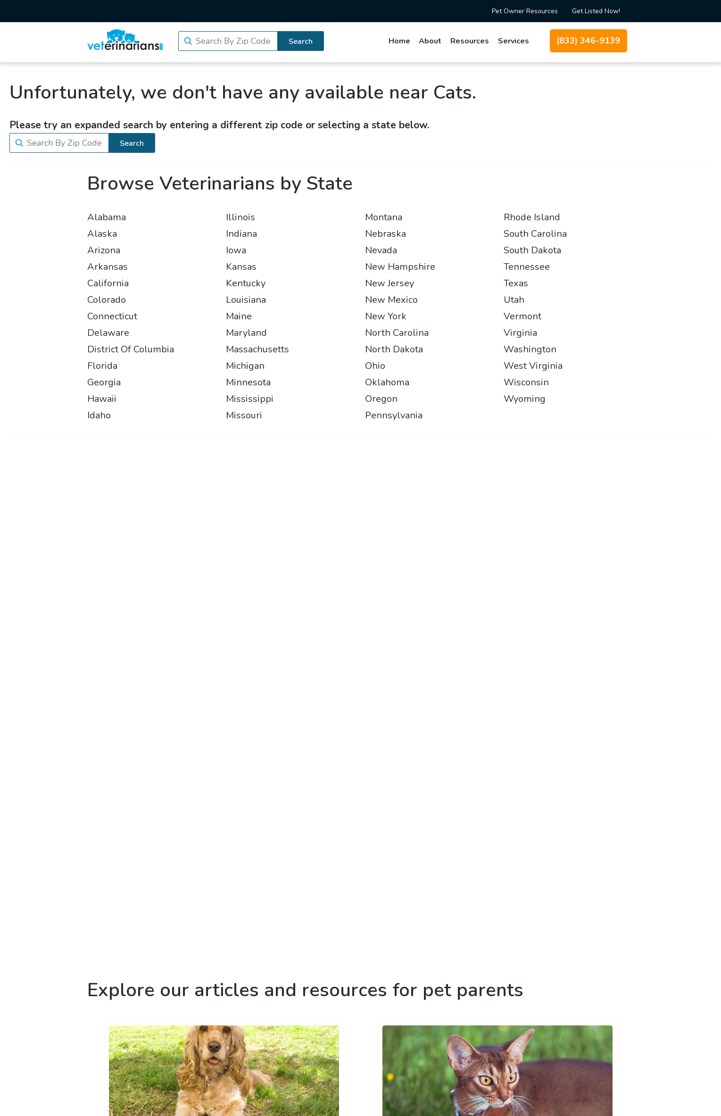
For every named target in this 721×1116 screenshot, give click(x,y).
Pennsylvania (394, 415)
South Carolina (535, 233)
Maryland (246, 332)
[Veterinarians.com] (125, 39)
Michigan (245, 365)
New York (385, 316)
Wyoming (525, 398)
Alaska (102, 233)
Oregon (381, 398)
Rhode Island (532, 217)
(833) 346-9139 (588, 40)
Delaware (108, 332)
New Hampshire (400, 266)
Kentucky (245, 283)
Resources (469, 41)
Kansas (241, 266)
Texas (516, 283)
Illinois (240, 217)
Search (301, 41)
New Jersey (389, 283)
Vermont (522, 316)
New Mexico (391, 299)
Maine (239, 316)
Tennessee (527, 266)
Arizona (103, 250)
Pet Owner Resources (525, 11)
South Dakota (532, 250)
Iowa (236, 250)
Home (399, 41)
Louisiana (246, 299)
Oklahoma (387, 382)
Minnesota (248, 382)
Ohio (375, 365)
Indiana (241, 233)
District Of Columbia (130, 349)
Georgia (104, 382)
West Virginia (533, 365)
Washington (530, 349)
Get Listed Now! (596, 11)
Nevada (381, 250)
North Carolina (397, 332)
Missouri (244, 415)
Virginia (520, 332)
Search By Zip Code (233, 41)
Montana (383, 217)
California (108, 283)
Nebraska (385, 233)
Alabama (106, 217)
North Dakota (394, 349)
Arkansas (107, 266)
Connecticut (112, 316)
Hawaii (101, 398)
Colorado (106, 299)
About (430, 41)
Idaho (99, 415)
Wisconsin (526, 382)
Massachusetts (257, 349)
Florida (102, 365)
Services (513, 41)
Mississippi (249, 398)
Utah (514, 299)
